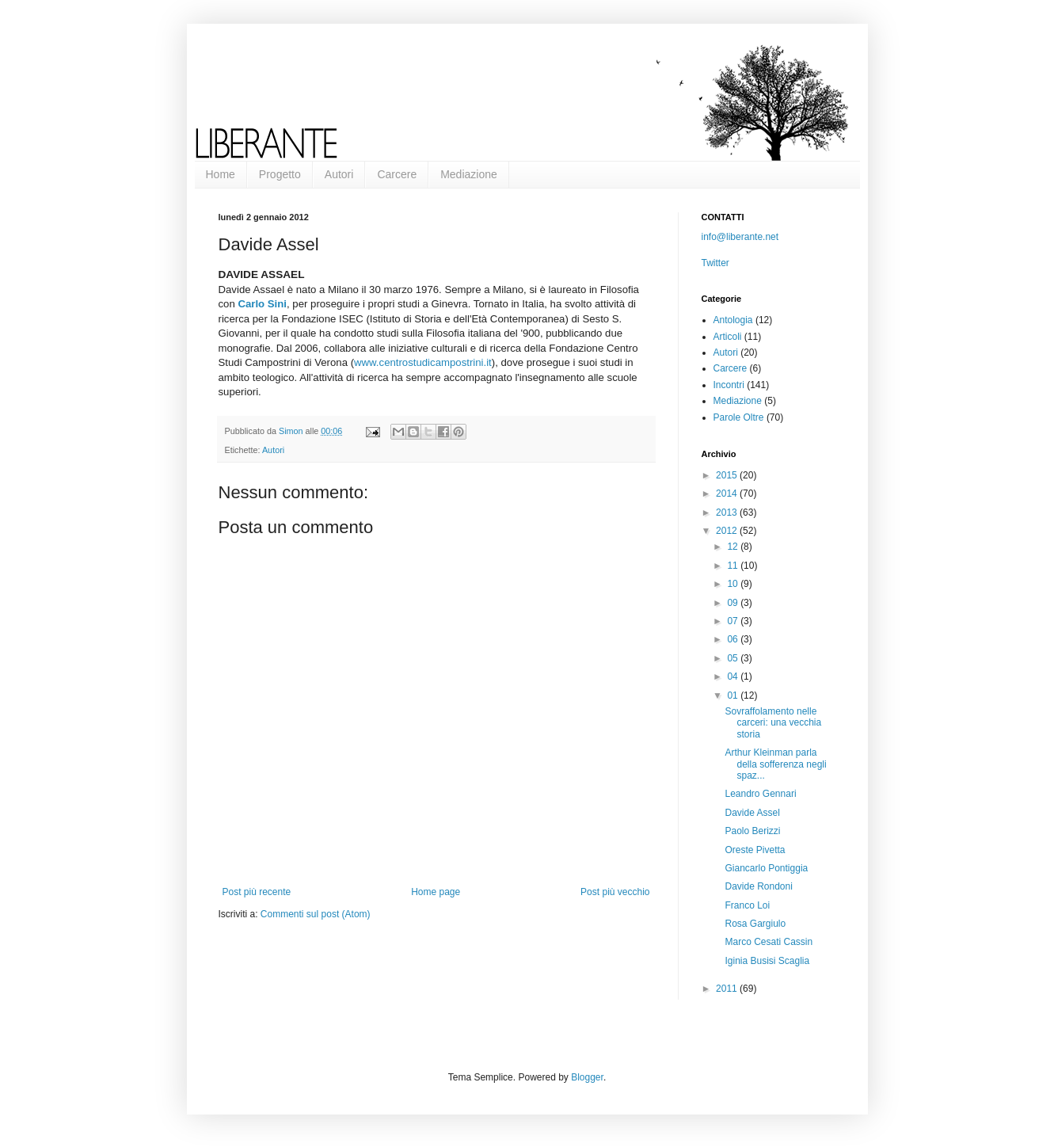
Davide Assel (752, 812)
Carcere (397, 174)
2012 (728, 530)
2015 (728, 475)
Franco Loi (747, 905)
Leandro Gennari (760, 793)
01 (733, 695)
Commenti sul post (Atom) (316, 914)
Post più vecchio (614, 891)
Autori (339, 174)
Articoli (727, 336)
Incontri (728, 385)
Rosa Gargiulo (755, 923)
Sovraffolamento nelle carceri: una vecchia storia (773, 723)
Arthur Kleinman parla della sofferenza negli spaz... (775, 764)
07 (733, 621)
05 (733, 658)
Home (220, 174)
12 (733, 546)
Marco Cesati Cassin (768, 941)
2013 (728, 512)
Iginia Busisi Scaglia (767, 960)
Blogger (587, 1077)
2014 (728, 493)
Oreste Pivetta (755, 849)
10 (733, 583)
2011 (728, 988)
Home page (435, 891)
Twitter (715, 263)
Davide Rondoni (758, 886)
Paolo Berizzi (752, 830)
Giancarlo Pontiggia (766, 868)
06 (733, 639)
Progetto (280, 174)
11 (733, 565)
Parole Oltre (738, 417)
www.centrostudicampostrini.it (423, 362)
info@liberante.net (740, 236)
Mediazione (468, 174)
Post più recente (257, 891)
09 (733, 602)
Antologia (733, 320)
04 (733, 676)
